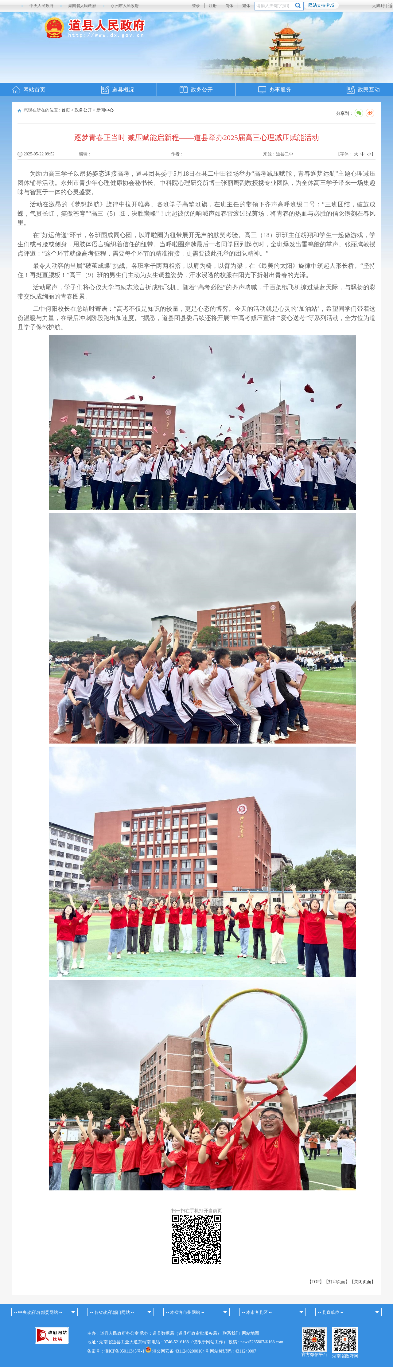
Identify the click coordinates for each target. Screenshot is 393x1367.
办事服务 (280, 90)
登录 (196, 5)
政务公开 (202, 90)
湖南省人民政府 (82, 5)
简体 (229, 5)
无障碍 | (380, 5)
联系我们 (231, 1333)
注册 (213, 5)
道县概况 (123, 90)
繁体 (246, 5)
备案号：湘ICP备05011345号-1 (116, 1351)
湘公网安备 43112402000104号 (180, 1351)
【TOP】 (315, 1281)
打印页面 (336, 1281)
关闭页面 (362, 1281)
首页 (65, 110)
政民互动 (369, 90)
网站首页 (34, 90)
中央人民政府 (41, 5)
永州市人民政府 (125, 5)
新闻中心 (105, 110)
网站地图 (250, 1333)
